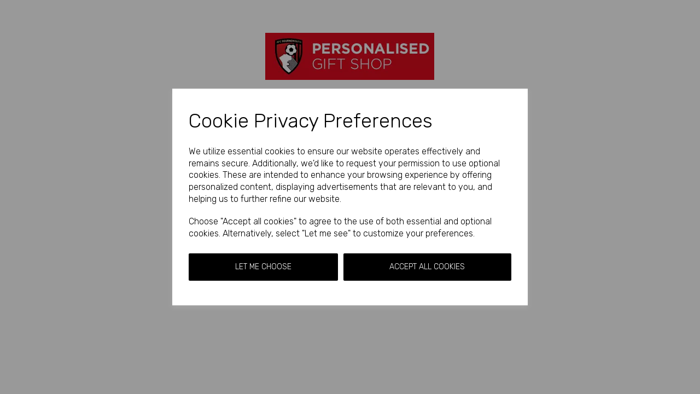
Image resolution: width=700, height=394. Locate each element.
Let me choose (263, 266)
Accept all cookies (427, 266)
